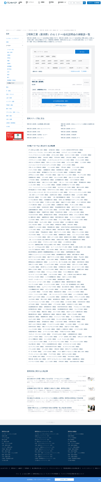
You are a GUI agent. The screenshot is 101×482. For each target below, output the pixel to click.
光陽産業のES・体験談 (78, 359)
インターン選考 (38, 56)
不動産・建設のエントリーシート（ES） (44, 449)
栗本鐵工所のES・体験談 (50, 214)
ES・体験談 (41, 2)
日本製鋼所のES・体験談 (50, 199)
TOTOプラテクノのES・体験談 (55, 189)
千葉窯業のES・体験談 (65, 259)
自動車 (8, 63)
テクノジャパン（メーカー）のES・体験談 (39, 282)
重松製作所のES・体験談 (35, 314)
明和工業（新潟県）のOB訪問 (68, 134)
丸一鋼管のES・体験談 (34, 217)
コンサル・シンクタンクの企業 (9, 434)
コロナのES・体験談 (64, 209)
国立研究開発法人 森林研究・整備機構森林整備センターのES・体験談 (46, 252)
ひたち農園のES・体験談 (58, 282)
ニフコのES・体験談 (82, 194)
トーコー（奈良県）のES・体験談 (67, 336)
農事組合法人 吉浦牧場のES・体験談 (38, 262)
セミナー (62, 68)
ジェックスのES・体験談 (35, 329)
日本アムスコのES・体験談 (69, 354)
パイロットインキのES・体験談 (76, 291)
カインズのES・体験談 (50, 339)
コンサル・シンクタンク (14, 38)
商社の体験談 (71, 439)
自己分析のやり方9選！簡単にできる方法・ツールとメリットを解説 (48, 378)
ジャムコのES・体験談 (34, 207)
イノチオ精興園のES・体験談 (52, 277)
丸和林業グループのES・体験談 (37, 272)
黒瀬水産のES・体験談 (60, 291)
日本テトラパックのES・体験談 (49, 219)
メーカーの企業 (5, 437)
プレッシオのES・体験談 (48, 319)
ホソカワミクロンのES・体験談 (71, 346)
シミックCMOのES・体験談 (80, 294)
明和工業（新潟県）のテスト (68, 128)
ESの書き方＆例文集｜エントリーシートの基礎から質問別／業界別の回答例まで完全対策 (55, 398)
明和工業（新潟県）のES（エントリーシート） (39, 128)
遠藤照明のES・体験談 (48, 217)
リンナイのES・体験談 (78, 167)
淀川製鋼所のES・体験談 (61, 179)
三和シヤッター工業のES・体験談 (37, 167)
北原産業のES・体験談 (67, 297)
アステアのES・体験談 (54, 354)
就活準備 (51, 2)
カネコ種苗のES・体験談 (71, 222)
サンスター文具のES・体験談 (63, 319)
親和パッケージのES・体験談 (55, 237)
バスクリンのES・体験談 (50, 336)
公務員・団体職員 (14, 123)
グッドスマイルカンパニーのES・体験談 (39, 301)
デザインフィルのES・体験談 (81, 297)
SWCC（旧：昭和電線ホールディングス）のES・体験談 (73, 199)
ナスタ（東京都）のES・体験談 (37, 356)
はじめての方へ (4, 468)
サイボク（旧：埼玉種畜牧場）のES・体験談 (72, 284)
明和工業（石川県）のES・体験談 (37, 359)
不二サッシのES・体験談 (76, 204)
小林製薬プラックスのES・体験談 (37, 227)
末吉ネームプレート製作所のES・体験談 (76, 311)
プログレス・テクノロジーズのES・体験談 (39, 334)
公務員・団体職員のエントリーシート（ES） (45, 458)
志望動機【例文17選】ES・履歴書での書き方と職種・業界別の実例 (48, 388)
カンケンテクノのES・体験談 (36, 346)
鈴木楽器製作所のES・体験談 (77, 239)
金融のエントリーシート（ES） (42, 436)
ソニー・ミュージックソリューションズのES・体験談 (42, 187)
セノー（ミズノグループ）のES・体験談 (61, 247)
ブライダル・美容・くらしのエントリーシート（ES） (47, 452)
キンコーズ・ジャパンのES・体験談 (38, 274)
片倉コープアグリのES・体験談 (73, 189)
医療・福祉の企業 (6, 454)
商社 (14, 87)
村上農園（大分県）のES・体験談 (82, 247)
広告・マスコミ (14, 94)
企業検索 (20, 3)
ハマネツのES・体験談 (65, 289)
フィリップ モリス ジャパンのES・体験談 (39, 155)
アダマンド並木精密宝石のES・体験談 (51, 344)
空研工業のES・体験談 (63, 229)
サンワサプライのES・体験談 (50, 269)
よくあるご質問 (26, 473)
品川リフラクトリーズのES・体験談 (81, 207)
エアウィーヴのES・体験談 (35, 336)
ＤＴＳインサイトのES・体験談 (37, 259)
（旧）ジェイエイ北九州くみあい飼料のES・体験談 (42, 239)
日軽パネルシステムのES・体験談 (68, 249)
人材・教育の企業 (6, 445)
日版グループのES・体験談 (71, 326)
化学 (8, 72)
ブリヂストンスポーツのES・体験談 (52, 242)
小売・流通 (14, 119)
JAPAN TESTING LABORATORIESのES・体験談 (73, 227)
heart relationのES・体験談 (77, 361)
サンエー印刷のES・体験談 (78, 316)
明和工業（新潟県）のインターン (35, 137)
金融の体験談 (71, 436)
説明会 (52, 56)
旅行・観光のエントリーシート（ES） (44, 451)
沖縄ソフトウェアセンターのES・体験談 (52, 326)
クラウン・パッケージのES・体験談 (38, 294)
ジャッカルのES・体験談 (52, 297)
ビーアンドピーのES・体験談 (50, 331)
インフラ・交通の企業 (7, 447)
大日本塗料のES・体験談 (47, 179)
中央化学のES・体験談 (61, 212)
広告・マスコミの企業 (7, 443)
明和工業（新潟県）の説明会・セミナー (37, 134)
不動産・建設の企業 (6, 449)
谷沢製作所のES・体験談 (35, 309)
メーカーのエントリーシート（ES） (43, 437)
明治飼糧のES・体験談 (34, 286)
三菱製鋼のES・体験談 (49, 170)
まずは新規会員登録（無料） (61, 101)
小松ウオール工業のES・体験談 (37, 162)
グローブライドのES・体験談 (36, 202)
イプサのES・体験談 (34, 179)
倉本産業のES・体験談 (59, 299)
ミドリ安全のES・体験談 (49, 309)
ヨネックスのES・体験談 (60, 177)
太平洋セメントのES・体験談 (36, 175)
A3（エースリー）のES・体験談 (80, 267)
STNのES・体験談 (63, 361)
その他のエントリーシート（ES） (43, 460)
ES (35, 68)
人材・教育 (14, 98)
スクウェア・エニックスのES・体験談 (71, 152)
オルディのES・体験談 (34, 319)
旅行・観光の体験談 (72, 451)
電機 (8, 60)
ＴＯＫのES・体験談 (47, 291)
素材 (8, 74)
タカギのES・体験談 (58, 222)
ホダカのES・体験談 (65, 264)
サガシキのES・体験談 (52, 249)
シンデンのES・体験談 (34, 229)
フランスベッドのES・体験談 (49, 234)
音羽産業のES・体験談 (48, 321)
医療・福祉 (14, 115)
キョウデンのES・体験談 (50, 209)
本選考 (46, 56)
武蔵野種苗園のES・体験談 (73, 252)
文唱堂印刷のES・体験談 (35, 331)
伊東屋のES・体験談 (60, 224)
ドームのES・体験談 (34, 267)
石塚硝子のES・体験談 (48, 212)
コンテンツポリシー (87, 468)
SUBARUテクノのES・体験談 (74, 304)
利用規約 (27, 468)
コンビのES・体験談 (70, 324)
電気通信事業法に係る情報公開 (71, 468)
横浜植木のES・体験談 (79, 259)
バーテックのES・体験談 (57, 301)
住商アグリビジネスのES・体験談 (37, 257)
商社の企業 (4, 439)
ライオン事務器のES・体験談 (70, 272)
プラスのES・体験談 (50, 175)
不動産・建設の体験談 (73, 449)
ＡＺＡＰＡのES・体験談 (80, 329)
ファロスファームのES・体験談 (56, 324)
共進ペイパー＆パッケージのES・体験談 (76, 299)
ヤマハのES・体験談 (47, 177)
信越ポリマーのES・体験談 (68, 202)
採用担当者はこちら (38, 473)
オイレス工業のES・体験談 (81, 214)
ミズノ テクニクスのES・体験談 (80, 234)
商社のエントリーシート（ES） (42, 439)
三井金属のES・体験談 (69, 194)
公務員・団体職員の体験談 (74, 458)
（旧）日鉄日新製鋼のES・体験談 (61, 197)
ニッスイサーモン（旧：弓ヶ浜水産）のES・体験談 (62, 262)
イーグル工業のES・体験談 (35, 199)
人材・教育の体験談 (72, 445)
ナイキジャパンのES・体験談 (79, 219)
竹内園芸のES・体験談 (77, 229)
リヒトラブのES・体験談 (80, 309)
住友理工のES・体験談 (55, 194)
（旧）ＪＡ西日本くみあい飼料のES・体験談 (74, 274)
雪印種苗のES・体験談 (85, 182)
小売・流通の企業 (6, 456)
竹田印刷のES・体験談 (74, 321)
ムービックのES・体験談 (35, 242)
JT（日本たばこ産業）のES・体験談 (38, 150)
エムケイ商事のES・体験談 (49, 229)
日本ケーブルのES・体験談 (75, 314)
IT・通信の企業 (5, 441)
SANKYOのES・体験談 (34, 326)
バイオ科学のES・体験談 (69, 242)
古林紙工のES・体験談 (82, 269)
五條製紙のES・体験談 (34, 177)
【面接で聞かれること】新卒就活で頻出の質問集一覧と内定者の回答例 (49, 408)
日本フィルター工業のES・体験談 (37, 324)
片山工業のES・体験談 (34, 344)
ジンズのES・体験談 (85, 162)
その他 (67, 63)
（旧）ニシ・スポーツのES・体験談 (68, 182)
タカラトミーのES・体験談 (72, 155)
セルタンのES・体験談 (52, 259)
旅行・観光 (14, 108)
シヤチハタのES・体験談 (49, 351)
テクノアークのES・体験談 (35, 284)
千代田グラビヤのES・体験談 (67, 331)
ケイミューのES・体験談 (48, 184)
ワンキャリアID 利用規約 (52, 473)
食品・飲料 (9, 52)
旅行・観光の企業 (6, 451)
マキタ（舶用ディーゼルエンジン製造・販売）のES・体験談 (73, 351)
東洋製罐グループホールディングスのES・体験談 (54, 172)
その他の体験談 (71, 460)
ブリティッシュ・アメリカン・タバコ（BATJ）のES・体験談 (44, 152)
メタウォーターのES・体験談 (76, 212)
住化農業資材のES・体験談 (35, 306)
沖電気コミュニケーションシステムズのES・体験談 (42, 254)
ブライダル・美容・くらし (14, 112)
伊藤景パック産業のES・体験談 (64, 329)
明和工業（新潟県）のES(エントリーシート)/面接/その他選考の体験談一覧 (77, 124)
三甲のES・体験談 (65, 167)
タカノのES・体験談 (47, 349)
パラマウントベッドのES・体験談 (37, 160)
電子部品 (9, 69)
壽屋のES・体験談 (80, 286)
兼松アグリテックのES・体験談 (56, 257)
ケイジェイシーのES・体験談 (61, 316)
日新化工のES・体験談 (62, 239)
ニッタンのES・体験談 (34, 184)
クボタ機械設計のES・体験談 (36, 289)
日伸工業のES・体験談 (34, 182)
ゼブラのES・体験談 (34, 304)
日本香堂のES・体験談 (64, 267)
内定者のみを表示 (74, 71)
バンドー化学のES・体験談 (84, 202)
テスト (41, 68)
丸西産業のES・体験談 (83, 237)
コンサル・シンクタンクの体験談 (76, 434)
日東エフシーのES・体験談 (35, 264)
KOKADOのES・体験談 (84, 301)
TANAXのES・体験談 (46, 304)
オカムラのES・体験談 (34, 172)
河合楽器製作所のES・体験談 (62, 207)
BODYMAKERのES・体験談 (65, 306)
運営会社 (13, 468)
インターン (78, 68)
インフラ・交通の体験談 (73, 447)
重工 (8, 77)
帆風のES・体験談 (61, 314)
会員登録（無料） (64, 479)
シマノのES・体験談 (83, 324)
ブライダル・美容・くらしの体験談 (76, 452)
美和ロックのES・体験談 (35, 269)
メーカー (14, 45)
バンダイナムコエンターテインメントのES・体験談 (61, 160)
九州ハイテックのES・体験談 (79, 264)
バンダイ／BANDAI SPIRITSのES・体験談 (72, 150)
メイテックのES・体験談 (68, 165)
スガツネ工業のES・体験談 (77, 179)
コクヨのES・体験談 (86, 155)
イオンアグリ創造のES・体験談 (37, 249)
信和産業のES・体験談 (34, 321)
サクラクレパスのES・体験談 (36, 277)
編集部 (20, 468)
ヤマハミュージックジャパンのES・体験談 (80, 192)
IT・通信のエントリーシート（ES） (43, 441)
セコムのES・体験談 (83, 157)
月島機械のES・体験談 (34, 212)
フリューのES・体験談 (64, 219)
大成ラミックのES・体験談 (69, 277)
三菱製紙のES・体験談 (62, 204)
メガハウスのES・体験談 (55, 274)
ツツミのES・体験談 (48, 224)
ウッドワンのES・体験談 (84, 175)
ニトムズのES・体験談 (34, 291)
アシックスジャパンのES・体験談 (78, 341)
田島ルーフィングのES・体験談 (80, 232)
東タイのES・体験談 (46, 299)
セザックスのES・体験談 (51, 289)
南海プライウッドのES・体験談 (62, 232)
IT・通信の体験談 (72, 441)
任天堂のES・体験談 (54, 150)
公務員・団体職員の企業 (7, 458)
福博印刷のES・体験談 (49, 314)
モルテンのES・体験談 (45, 222)
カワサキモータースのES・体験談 (71, 344)
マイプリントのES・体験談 (80, 289)
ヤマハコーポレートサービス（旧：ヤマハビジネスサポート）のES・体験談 (48, 192)
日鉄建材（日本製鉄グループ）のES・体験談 (67, 184)
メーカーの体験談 (72, 437)
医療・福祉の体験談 (72, 454)
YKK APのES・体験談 (73, 356)
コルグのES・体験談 (34, 299)
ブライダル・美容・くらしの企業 (9, 452)
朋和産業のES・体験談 (50, 306)
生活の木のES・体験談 (68, 244)
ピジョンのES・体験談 (49, 204)
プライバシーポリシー (55, 468)
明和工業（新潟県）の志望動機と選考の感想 (38, 124)
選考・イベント (30, 2)
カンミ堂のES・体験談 (79, 319)
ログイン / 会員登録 (93, 2)
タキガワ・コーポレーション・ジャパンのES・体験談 (42, 279)
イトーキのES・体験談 (53, 167)
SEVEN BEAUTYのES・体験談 (53, 346)
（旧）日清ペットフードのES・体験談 (38, 194)
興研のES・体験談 (46, 311)
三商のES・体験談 (59, 349)
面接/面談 (54, 68)
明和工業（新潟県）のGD (33, 131)
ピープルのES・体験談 (34, 311)
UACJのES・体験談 (34, 197)
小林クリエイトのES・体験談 (49, 182)
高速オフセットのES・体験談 (67, 269)
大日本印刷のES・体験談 (35, 157)
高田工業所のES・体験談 (61, 217)
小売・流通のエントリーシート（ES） (44, 456)
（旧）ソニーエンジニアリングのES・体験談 (60, 294)
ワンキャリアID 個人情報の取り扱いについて (72, 473)
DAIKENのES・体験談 (47, 207)
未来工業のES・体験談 (83, 262)
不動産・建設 (14, 105)
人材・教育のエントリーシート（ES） (44, 445)
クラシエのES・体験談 (34, 349)
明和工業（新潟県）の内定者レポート (70, 137)
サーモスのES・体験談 (49, 329)
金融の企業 (4, 436)
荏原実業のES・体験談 (62, 170)
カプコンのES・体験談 (72, 162)
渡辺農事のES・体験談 (71, 257)
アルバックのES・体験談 (78, 197)
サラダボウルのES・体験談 (59, 334)
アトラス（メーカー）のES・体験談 (38, 354)
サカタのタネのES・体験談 (35, 214)
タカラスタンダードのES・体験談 (66, 187)
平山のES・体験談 (83, 257)
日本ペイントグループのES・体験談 (55, 162)
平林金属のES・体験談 (46, 232)
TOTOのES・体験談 (59, 157)
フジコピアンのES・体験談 (51, 264)
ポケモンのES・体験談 (57, 155)
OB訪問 (70, 68)
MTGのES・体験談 (72, 224)
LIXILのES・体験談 (71, 157)
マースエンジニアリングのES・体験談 (56, 356)
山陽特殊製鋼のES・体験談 (35, 209)
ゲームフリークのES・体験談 (51, 284)
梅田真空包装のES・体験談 (73, 282)
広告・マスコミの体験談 (73, 443)
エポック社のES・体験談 (35, 224)
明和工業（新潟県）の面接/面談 (69, 131)
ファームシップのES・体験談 (53, 272)
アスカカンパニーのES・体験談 (82, 306)
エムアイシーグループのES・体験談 (51, 286)
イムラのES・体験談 (34, 219)
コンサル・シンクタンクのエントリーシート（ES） (47, 434)
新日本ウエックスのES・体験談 (49, 267)
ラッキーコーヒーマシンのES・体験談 (58, 341)
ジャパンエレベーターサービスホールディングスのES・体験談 (44, 165)
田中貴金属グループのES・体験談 (37, 189)
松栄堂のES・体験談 (34, 316)
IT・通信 (14, 90)
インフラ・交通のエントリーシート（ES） (45, 447)
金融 (14, 42)
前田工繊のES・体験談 (78, 254)
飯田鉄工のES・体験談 (70, 237)
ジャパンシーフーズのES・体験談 (37, 237)
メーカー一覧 (10, 49)
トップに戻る (50, 422)
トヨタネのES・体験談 (61, 321)
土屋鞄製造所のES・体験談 (75, 334)
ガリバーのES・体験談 (59, 311)
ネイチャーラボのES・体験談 (77, 217)
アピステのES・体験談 (34, 234)
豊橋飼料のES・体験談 (46, 316)
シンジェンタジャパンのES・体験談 (38, 341)
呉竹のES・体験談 (33, 222)
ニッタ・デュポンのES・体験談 (66, 339)
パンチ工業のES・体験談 (35, 204)
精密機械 (9, 66)
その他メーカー (11, 83)
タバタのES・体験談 (70, 301)
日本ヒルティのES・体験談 (85, 336)
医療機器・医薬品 (11, 80)
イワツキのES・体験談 (59, 304)
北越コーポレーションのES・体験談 (67, 175)
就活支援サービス (62, 3)
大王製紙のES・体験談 (74, 172)
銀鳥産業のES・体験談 (63, 279)
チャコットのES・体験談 (82, 160)
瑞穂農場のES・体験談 (64, 234)
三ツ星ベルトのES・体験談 (52, 202)
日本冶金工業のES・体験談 (66, 214)
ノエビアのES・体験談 (76, 170)
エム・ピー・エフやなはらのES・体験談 (39, 247)
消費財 (8, 55)
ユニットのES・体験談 (51, 361)
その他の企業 (5, 460)
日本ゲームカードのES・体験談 (37, 297)
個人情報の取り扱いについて (39, 468)
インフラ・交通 (14, 101)
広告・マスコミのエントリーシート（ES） (45, 443)
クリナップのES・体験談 (35, 170)
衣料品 (8, 58)
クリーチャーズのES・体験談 (36, 361)
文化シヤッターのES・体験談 (76, 177)
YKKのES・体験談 (47, 157)
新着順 (84, 71)
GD (47, 68)
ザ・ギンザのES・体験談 (35, 351)
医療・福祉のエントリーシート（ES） (44, 454)
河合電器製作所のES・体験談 (65, 309)
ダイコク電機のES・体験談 (35, 339)
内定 (86, 68)
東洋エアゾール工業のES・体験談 (74, 349)
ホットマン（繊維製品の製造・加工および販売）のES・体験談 (44, 244)
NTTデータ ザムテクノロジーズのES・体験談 (59, 359)
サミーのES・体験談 (45, 197)
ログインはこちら (61, 105)
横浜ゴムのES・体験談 (82, 187)
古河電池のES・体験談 (77, 209)
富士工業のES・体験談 (68, 286)
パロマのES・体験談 (34, 232)
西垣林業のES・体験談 (53, 227)
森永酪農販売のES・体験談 (63, 254)
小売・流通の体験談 (72, 456)
